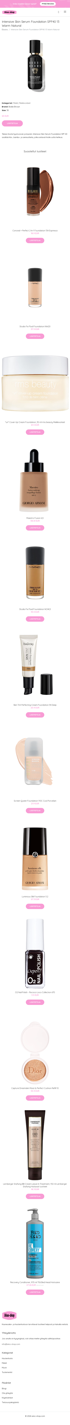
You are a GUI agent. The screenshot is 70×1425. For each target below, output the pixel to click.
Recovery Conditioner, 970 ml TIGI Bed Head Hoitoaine (35, 1282)
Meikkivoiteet (24, 103)
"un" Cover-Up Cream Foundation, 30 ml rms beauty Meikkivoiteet (35, 422)
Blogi (4, 1388)
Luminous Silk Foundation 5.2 (35, 896)
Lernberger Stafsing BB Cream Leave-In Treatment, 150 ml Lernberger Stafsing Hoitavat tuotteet (35, 1185)
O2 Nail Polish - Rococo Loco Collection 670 (35, 992)
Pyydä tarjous (48, 4)
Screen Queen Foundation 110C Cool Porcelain (35, 801)
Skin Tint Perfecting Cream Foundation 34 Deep (35, 705)
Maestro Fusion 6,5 (35, 518)
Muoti (4, 1367)
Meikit (15, 103)
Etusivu (5, 29)
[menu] (65, 12)
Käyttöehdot (7, 1398)
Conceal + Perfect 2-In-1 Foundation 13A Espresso (35, 230)
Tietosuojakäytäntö (10, 1402)
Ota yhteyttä (7, 1393)
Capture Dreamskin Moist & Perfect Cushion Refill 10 (35, 1088)
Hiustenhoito (7, 1358)
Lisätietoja (12, 123)
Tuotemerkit (7, 1372)
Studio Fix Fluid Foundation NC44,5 (35, 609)
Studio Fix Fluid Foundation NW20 (35, 326)
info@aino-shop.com (11, 1344)
